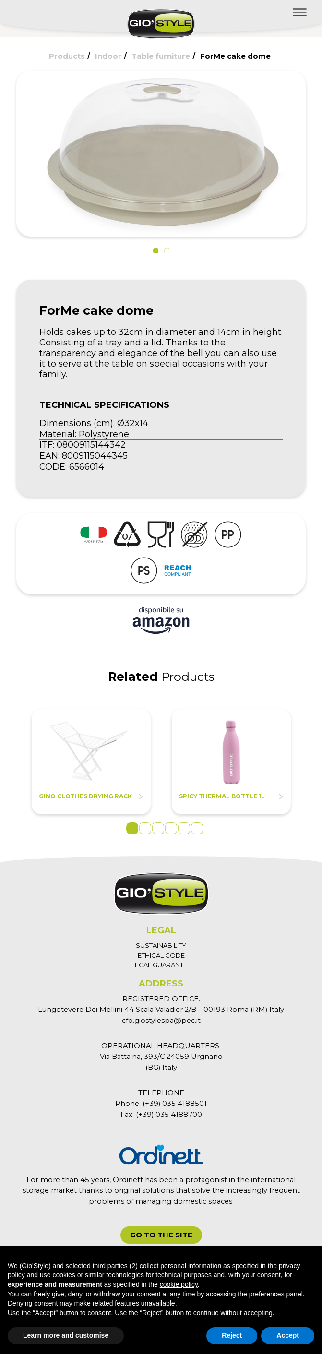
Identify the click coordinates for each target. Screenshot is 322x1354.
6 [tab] (197, 828)
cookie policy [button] (179, 1284)
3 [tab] (158, 828)
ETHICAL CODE (161, 955)
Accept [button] (287, 1335)
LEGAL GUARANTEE (161, 965)
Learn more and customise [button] (65, 1335)
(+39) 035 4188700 (169, 1114)
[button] (155, 250)
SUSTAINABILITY (161, 945)
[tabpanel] (91, 761)
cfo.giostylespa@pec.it (161, 1020)
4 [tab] (171, 828)
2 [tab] (145, 828)
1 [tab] (132, 828)
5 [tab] (184, 828)
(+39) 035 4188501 (175, 1103)
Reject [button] (232, 1335)
